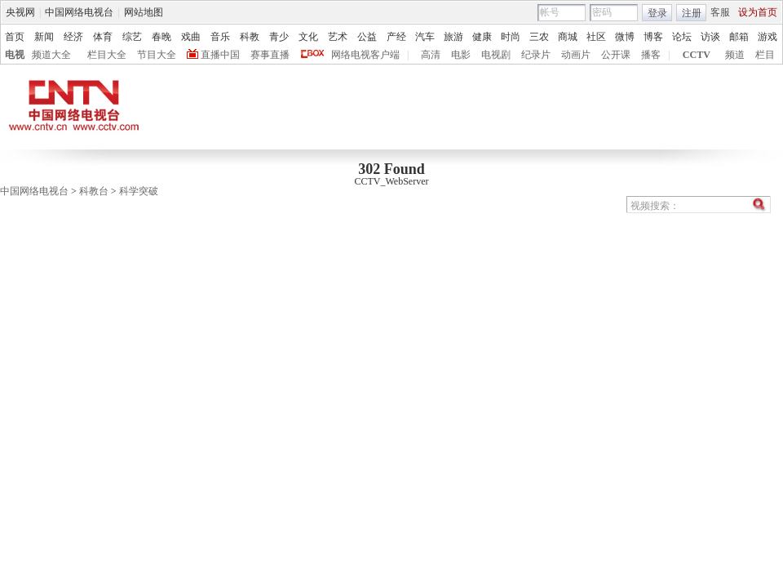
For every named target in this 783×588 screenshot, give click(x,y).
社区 (596, 36)
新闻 (44, 36)
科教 (249, 36)
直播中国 (220, 54)
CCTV (696, 54)
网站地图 (143, 12)
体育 (103, 36)
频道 (735, 54)
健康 (482, 36)
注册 (691, 13)
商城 (567, 36)
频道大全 (51, 54)
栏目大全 (106, 54)
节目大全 (156, 54)
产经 (396, 36)
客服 (720, 12)
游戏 (767, 36)
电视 (14, 54)
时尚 (510, 36)
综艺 (132, 36)
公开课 (615, 54)
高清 (430, 54)
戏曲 (191, 36)
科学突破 (138, 191)
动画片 (576, 54)
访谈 (710, 36)
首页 (14, 36)
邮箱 (739, 36)
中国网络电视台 (79, 12)
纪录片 (536, 54)
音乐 (220, 36)
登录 (657, 13)
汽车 (425, 36)
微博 (625, 36)
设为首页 (757, 12)
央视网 (20, 12)
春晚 (161, 36)
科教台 (93, 191)
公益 (367, 36)
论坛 (682, 36)
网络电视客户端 (365, 54)
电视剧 (496, 54)
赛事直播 (270, 54)
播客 (651, 54)
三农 (539, 36)
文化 (308, 36)
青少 (279, 36)
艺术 (337, 36)
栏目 (765, 54)
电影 (461, 54)
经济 (73, 36)
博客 (653, 36)
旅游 (453, 36)
